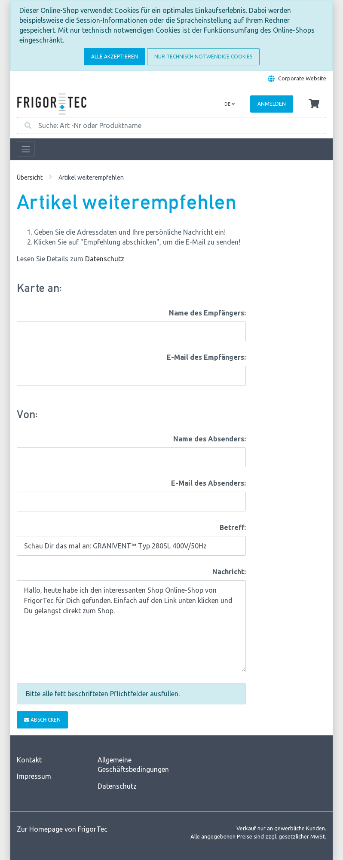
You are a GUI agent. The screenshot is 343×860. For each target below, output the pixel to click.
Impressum (34, 776)
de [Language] (229, 104)
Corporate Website (302, 78)
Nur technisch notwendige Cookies (203, 56)
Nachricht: (229, 571)
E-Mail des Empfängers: (206, 357)
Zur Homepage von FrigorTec (62, 829)
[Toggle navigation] (26, 149)
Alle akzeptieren (114, 56)
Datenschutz (104, 259)
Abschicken (42, 719)
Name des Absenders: (209, 439)
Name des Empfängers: (207, 313)
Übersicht (30, 177)
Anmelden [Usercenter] (271, 104)
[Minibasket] (314, 104)
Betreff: (233, 527)
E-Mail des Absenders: (208, 483)
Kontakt (29, 760)
